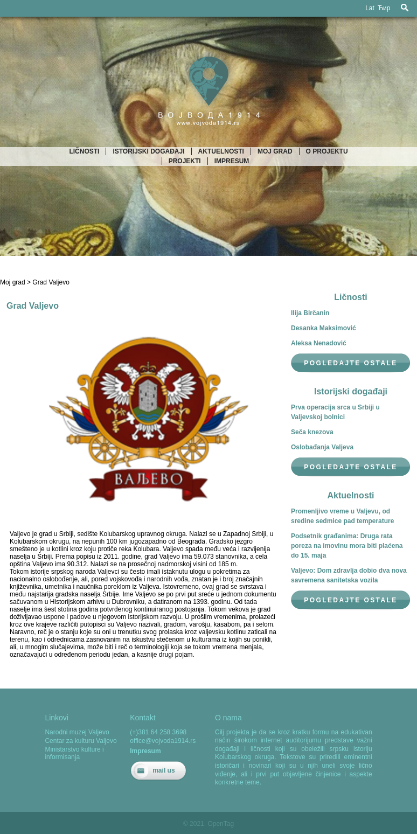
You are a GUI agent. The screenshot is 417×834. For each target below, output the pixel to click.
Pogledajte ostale (350, 363)
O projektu (327, 151)
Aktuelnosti (221, 151)
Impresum (231, 161)
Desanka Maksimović (323, 328)
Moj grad (275, 151)
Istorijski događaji (148, 151)
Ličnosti (84, 151)
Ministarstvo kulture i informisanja (74, 753)
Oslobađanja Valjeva (322, 447)
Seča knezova (312, 432)
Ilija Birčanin (310, 313)
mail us (163, 770)
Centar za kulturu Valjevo (80, 741)
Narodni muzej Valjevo (77, 732)
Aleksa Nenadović (318, 343)
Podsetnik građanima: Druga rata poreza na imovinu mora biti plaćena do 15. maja (346, 545)
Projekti (185, 161)
